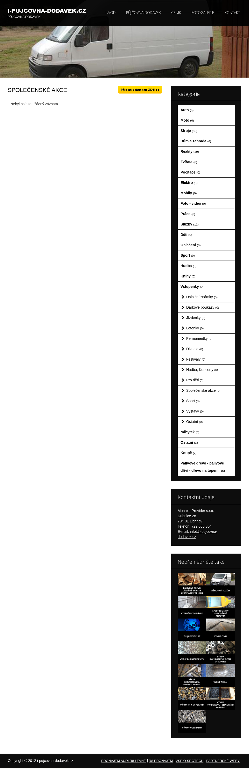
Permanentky (199, 338)
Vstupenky (192, 286)
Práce (188, 214)
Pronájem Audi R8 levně (123, 761)
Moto (187, 120)
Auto (187, 110)
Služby (190, 224)
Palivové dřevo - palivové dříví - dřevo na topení (203, 467)
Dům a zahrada (196, 141)
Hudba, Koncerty (202, 370)
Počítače (190, 172)
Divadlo (194, 349)
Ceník (176, 12)
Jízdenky (195, 318)
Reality (190, 151)
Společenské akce (203, 390)
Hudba (189, 266)
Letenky (195, 328)
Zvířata (189, 162)
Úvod (111, 12)
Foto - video (193, 203)
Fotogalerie (202, 12)
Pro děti (194, 380)
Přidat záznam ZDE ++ (140, 89)
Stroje (189, 131)
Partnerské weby (223, 761)
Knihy (188, 276)
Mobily (189, 193)
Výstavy (195, 411)
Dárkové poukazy (202, 307)
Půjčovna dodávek (143, 12)
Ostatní (194, 422)
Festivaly (195, 359)
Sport (188, 255)
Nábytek (190, 432)
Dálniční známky (202, 297)
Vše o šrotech (189, 761)
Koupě (189, 453)
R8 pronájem (161, 761)
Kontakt (232, 12)
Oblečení (190, 245)
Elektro (189, 183)
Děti (186, 235)
